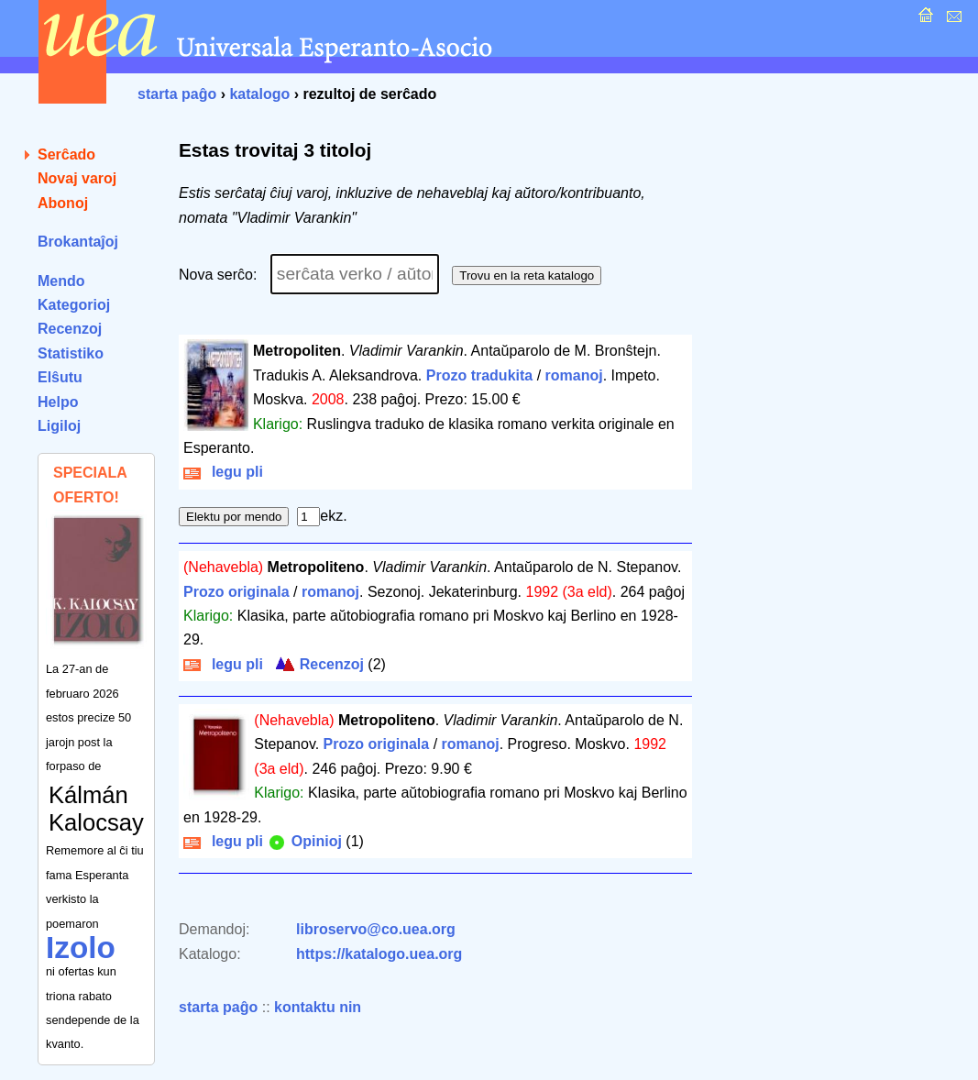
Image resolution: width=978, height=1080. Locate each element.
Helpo (58, 402)
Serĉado (66, 154)
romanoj (574, 375)
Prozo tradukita (479, 375)
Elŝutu (60, 377)
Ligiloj (59, 426)
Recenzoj (70, 328)
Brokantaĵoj (78, 241)
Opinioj (304, 841)
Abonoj (63, 203)
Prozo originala (236, 592)
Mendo (61, 281)
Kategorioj (74, 305)
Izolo (80, 947)
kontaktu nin (317, 1007)
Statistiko (71, 353)
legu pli (223, 471)
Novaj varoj (77, 178)
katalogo (259, 94)
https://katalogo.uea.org (379, 954)
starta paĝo (176, 94)
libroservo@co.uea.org (376, 929)
